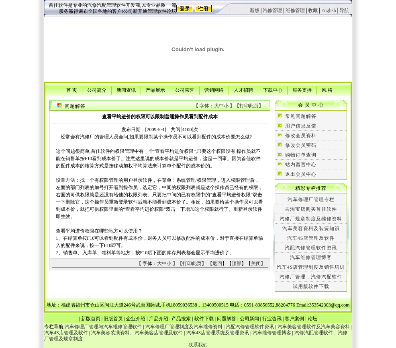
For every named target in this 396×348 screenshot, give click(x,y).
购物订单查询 (300, 155)
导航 (344, 10)
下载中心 (272, 90)
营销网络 (214, 90)
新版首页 (90, 318)
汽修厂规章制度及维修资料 (311, 219)
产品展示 (155, 90)
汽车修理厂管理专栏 (311, 199)
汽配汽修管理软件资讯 (311, 248)
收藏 (313, 10)
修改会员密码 (300, 145)
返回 (217, 263)
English (328, 10)
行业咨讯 (272, 318)
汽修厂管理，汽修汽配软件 (311, 277)
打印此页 (249, 106)
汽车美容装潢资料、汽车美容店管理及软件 (137, 333)
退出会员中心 (300, 174)
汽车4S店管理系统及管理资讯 (217, 333)
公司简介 (96, 90)
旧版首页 (113, 318)
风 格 (327, 90)
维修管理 (295, 10)
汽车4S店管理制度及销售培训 (311, 267)
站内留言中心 (300, 164)
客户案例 (294, 318)
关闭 (256, 263)
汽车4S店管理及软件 (311, 238)
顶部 (236, 263)
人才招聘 (243, 90)
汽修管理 (272, 10)
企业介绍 (135, 318)
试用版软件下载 (311, 286)
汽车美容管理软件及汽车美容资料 (314, 326)
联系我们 (198, 345)
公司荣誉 (184, 90)
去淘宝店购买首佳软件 (311, 209)
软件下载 (204, 318)
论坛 (312, 318)
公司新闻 (249, 318)
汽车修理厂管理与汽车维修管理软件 (103, 326)
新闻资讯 (126, 90)
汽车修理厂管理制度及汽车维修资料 (183, 326)
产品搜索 (181, 318)
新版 (254, 10)
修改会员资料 (300, 135)
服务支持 (302, 90)
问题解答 (226, 318)
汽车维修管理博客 (311, 257)
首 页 (71, 90)
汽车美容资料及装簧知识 (311, 228)
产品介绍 (158, 318)
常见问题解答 (300, 116)
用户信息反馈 (300, 126)
